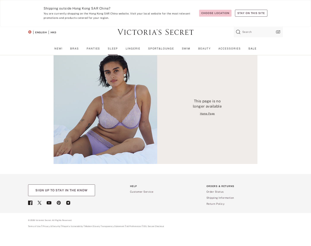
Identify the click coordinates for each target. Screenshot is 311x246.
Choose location (215, 13)
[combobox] (258, 32)
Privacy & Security (51, 226)
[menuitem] (58, 50)
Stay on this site (251, 13)
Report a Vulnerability (72, 226)
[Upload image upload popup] (277, 32)
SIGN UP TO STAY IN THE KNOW (61, 190)
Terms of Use (34, 226)
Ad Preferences (133, 226)
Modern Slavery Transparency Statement (104, 226)
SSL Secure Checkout (153, 226)
